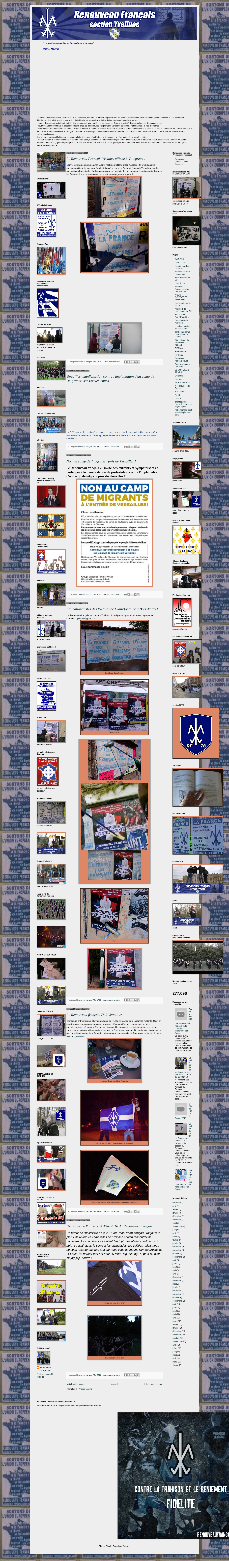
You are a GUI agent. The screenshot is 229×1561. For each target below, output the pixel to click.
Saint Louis (180, 391)
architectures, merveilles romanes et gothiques (183, 404)
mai (174, 1270)
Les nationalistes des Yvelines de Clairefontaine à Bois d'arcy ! (112, 609)
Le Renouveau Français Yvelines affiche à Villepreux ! (105, 159)
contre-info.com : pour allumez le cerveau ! (182, 334)
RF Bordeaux (181, 351)
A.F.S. (177, 395)
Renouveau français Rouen (181, 359)
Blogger (126, 1546)
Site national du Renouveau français (182, 342)
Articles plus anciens (153, 1384)
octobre (175, 1223)
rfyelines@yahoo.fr (75, 1036)
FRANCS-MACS (182, 382)
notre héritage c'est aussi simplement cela (183, 412)
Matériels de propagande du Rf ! (183, 310)
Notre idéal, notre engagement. (182, 273)
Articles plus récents (76, 1384)
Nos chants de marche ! (181, 321)
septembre (177, 1226)
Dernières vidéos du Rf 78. (182, 267)
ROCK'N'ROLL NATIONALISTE (182, 315)
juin (174, 1230)
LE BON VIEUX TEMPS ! (182, 371)
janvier (175, 1213)
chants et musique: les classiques (183, 327)
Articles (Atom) (85, 1389)
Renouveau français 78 (45, 1369)
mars (174, 1236)
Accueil (114, 1384)
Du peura (179, 376)
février (175, 1209)
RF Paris (179, 355)
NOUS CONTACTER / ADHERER (181, 297)
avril (174, 1206)
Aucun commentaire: (112, 362)
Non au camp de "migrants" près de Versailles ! (101, 461)
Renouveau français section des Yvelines (182, 289)
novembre (176, 1219)
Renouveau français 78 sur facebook (181, 161)
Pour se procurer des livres (182, 365)
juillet (174, 1263)
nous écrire (180, 262)
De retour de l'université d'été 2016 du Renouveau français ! (110, 1226)
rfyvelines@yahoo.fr (85, 618)
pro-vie (178, 398)
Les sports (179, 379)
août (174, 1260)
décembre (176, 1202)
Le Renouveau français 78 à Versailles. (94, 1015)
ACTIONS (179, 259)
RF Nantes (179, 348)
